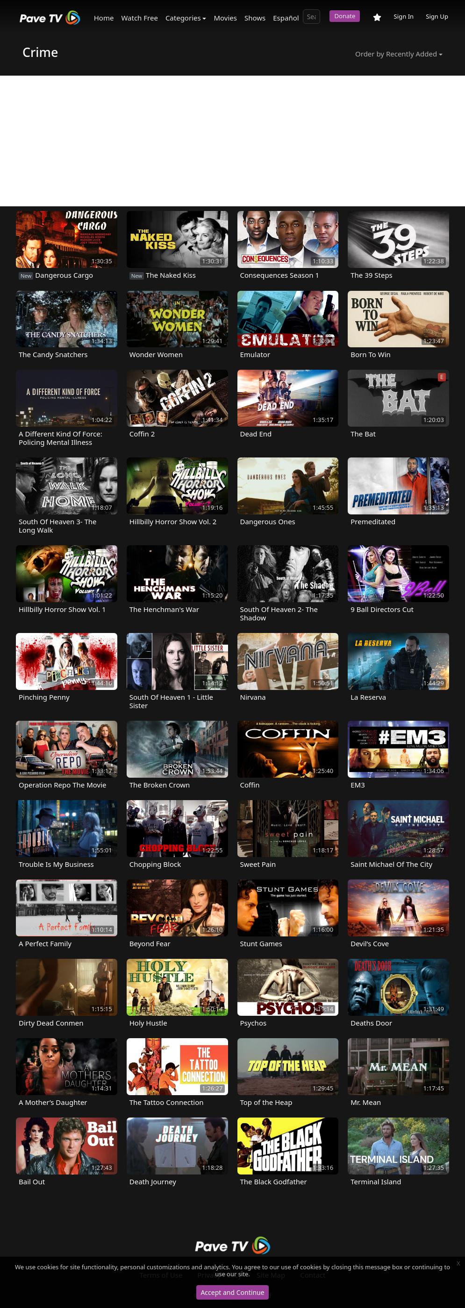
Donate (344, 16)
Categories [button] (183, 17)
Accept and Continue (232, 1292)
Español (286, 17)
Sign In (403, 16)
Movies (225, 17)
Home (104, 17)
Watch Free (139, 17)
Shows (254, 17)
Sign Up (437, 16)
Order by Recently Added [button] (396, 53)
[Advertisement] (232, 141)
